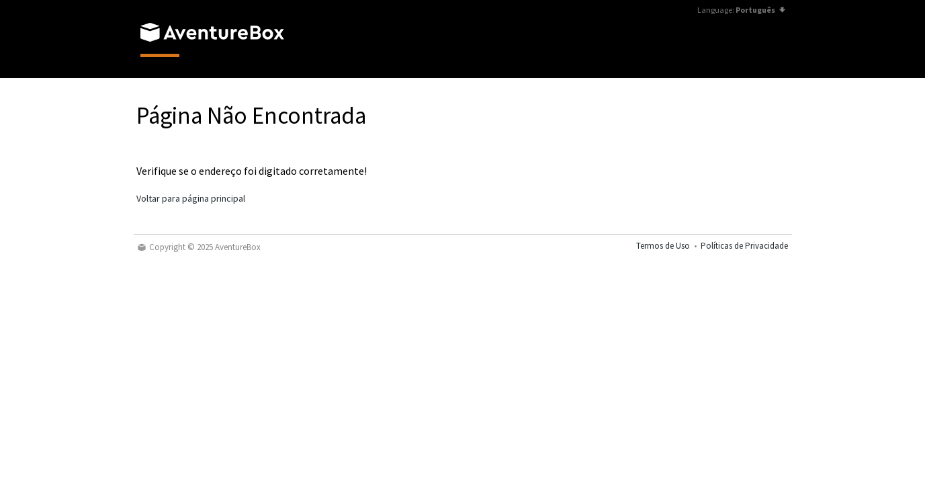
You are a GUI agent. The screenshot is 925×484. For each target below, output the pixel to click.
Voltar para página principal (190, 198)
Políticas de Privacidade (744, 245)
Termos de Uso (663, 245)
